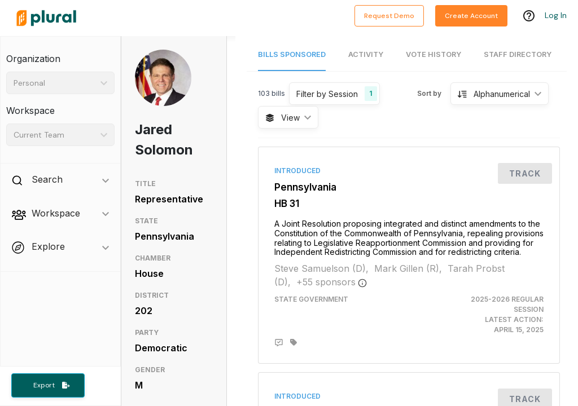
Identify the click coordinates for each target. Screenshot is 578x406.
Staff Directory (517, 54)
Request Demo (389, 15)
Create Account (471, 15)
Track (525, 173)
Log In (556, 15)
